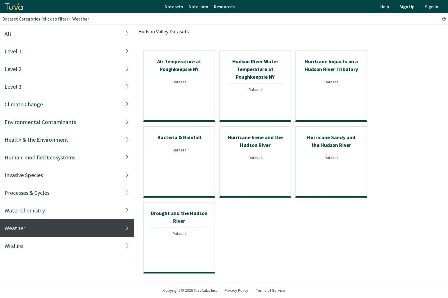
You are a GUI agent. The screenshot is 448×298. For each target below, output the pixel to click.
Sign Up (407, 6)
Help (384, 6)
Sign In (431, 6)
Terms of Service (270, 290)
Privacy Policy (236, 290)
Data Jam (198, 6)
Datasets (174, 6)
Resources (224, 6)
